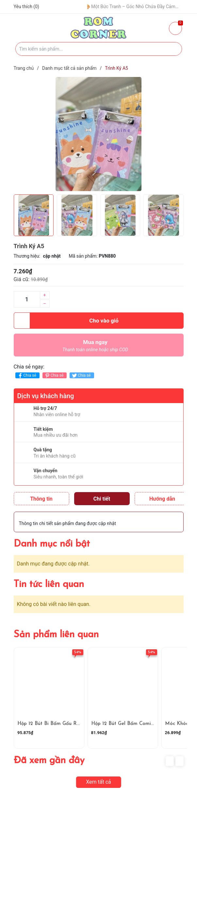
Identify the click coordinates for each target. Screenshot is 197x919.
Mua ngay (95, 347)
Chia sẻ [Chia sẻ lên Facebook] (26, 375)
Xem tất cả (98, 782)
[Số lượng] (27, 299)
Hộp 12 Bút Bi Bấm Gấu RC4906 (54, 723)
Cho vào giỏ (66, 320)
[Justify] (174, 48)
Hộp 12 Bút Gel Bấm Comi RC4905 (131, 723)
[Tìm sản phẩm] (99, 48)
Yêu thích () (26, 6)
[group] (99, 134)
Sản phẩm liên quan (56, 635)
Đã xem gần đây (49, 760)
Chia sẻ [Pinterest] (53, 375)
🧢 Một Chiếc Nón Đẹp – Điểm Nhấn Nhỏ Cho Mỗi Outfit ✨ (87, 6)
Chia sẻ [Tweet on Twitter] (80, 375)
